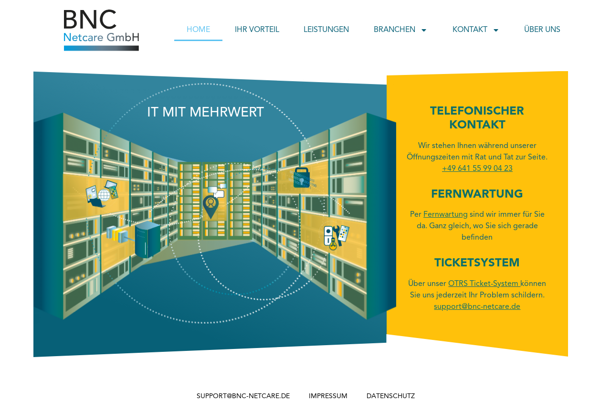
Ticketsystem (477, 263)
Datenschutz (391, 396)
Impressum (328, 396)
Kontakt (476, 30)
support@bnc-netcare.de (243, 396)
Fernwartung (477, 195)
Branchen (401, 30)
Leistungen (326, 30)
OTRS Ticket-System (484, 284)
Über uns (542, 30)
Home (198, 30)
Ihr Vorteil (257, 30)
